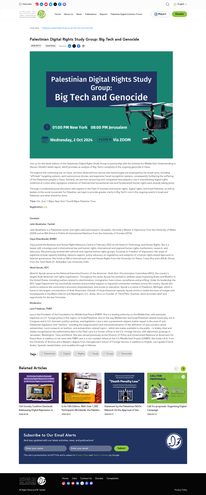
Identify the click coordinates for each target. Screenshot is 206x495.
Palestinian (47, 353)
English (178, 4)
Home (58, 14)
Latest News (34, 28)
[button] (183, 368)
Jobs (74, 478)
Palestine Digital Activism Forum (126, 14)
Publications (91, 14)
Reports (104, 14)
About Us (68, 14)
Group (107, 353)
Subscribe (25, 4)
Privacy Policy (82, 455)
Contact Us (86, 478)
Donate (99, 478)
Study (93, 353)
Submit (121, 448)
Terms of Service (101, 455)
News (79, 14)
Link (45, 207)
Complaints (113, 478)
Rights (79, 353)
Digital (64, 353)
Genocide (124, 353)
